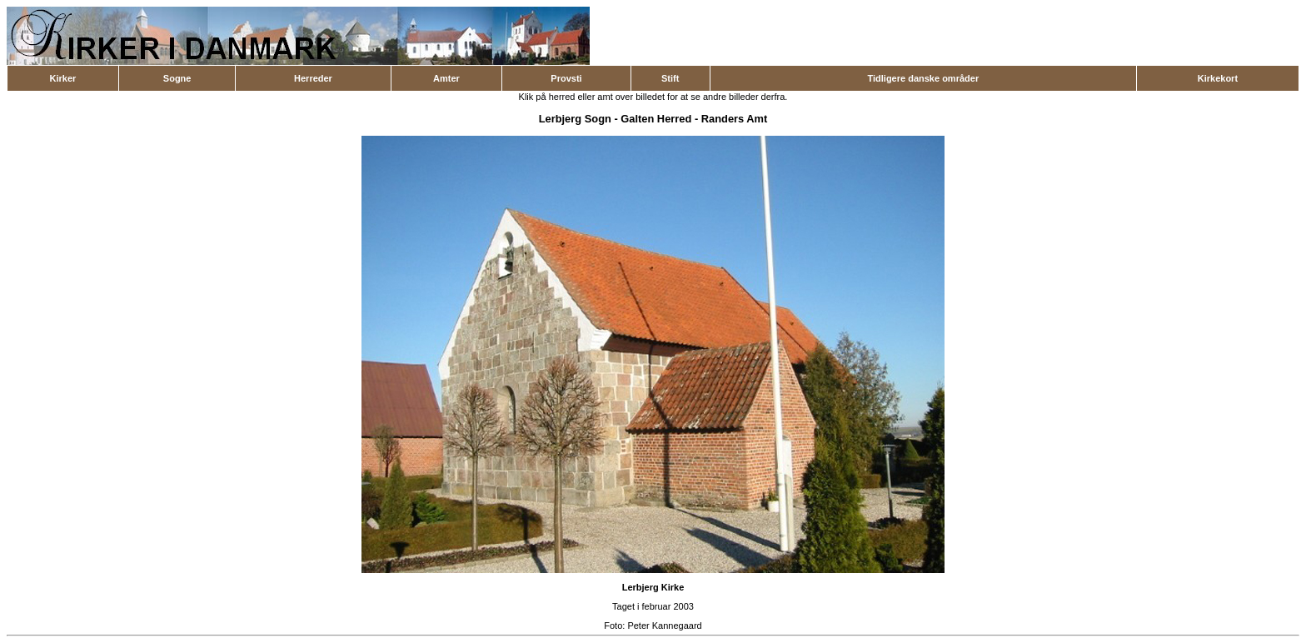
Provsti (566, 78)
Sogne (177, 78)
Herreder (313, 78)
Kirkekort (1218, 78)
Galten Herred (656, 118)
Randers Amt (734, 118)
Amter (446, 78)
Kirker (63, 78)
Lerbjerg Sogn (575, 118)
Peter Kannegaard (664, 626)
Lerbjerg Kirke (653, 587)
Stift (670, 78)
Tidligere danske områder (923, 78)
